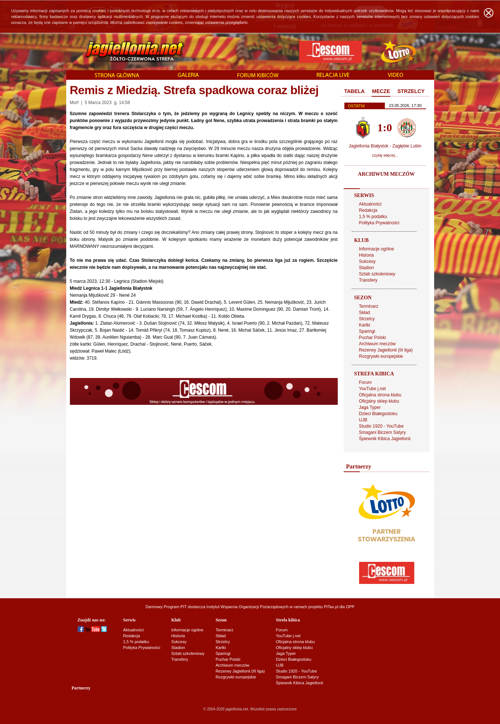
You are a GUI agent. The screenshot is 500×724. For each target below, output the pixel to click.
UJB (363, 419)
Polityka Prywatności (379, 222)
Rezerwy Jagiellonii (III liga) (386, 350)
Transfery (368, 280)
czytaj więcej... (385, 155)
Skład (364, 312)
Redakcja (368, 210)
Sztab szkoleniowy (377, 274)
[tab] (354, 91)
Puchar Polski (372, 337)
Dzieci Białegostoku (378, 413)
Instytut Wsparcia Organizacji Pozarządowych (247, 606)
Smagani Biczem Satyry (382, 432)
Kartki (364, 325)
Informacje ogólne (376, 249)
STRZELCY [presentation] (411, 91)
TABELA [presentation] (354, 91)
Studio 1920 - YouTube (381, 426)
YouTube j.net (372, 388)
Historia (366, 255)
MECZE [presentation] (381, 91)
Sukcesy (367, 261)
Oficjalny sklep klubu (379, 401)
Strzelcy (367, 318)
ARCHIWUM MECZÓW (386, 174)
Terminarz (369, 306)
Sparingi (367, 331)
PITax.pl (331, 606)
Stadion (366, 267)
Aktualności (370, 204)
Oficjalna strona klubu (380, 394)
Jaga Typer (370, 407)
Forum (365, 382)
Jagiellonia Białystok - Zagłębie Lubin (385, 146)
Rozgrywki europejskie (381, 356)
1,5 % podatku (373, 216)
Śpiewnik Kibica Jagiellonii (385, 438)
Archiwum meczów (377, 343)
